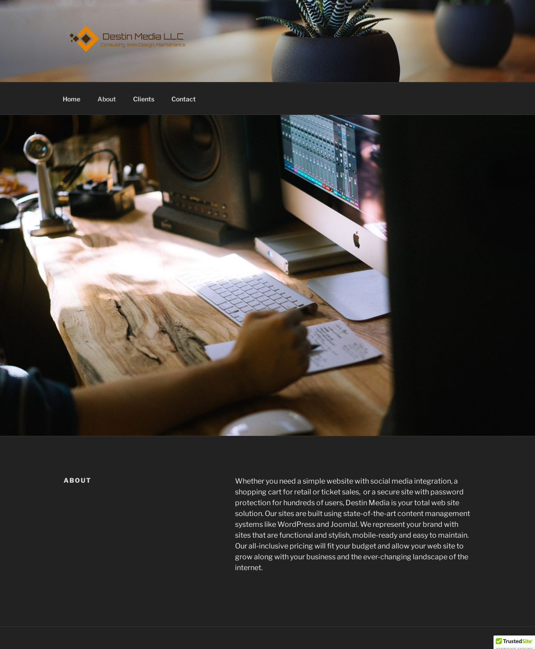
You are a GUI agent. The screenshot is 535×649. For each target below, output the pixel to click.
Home (71, 99)
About (106, 99)
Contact (183, 99)
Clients (143, 99)
